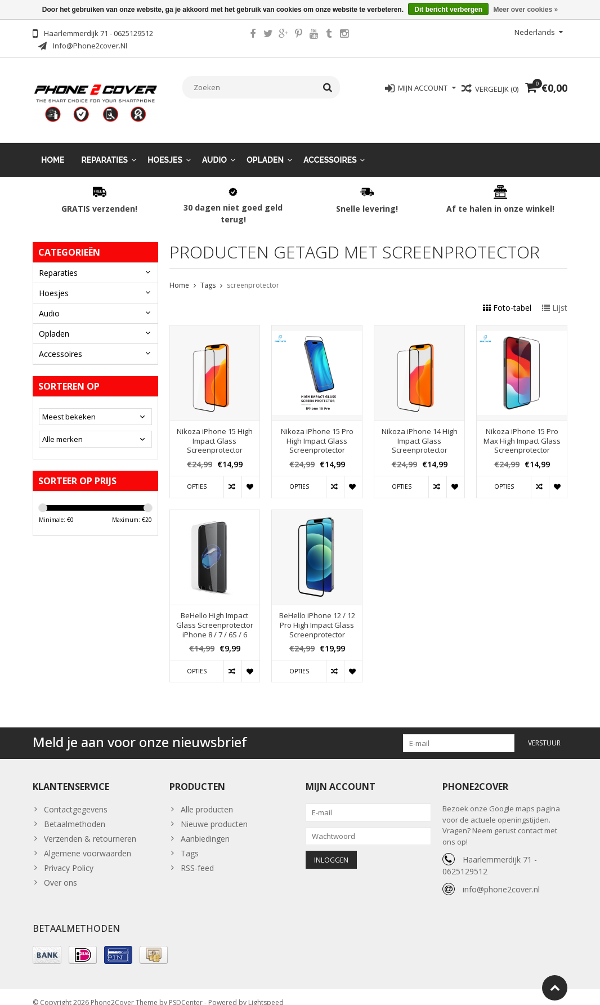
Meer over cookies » (525, 10)
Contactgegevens (76, 798)
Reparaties (105, 148)
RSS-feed (197, 856)
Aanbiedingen (205, 827)
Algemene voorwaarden (87, 842)
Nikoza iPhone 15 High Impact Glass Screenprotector (215, 430)
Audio (214, 148)
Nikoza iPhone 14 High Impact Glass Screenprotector (420, 430)
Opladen (265, 148)
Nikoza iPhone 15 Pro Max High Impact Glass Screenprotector (522, 430)
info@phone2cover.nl (501, 878)
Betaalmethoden (74, 812)
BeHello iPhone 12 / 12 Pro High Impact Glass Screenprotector (317, 614)
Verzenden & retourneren (90, 827)
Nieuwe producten (214, 812)
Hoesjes (164, 148)
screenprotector (253, 274)
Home (53, 148)
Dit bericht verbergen (448, 10)
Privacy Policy (68, 856)
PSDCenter (186, 991)
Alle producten (207, 798)
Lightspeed (266, 991)
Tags (208, 274)
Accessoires (330, 148)
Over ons (60, 871)
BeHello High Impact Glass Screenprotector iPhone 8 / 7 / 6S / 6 (214, 614)
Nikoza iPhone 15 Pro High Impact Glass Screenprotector (317, 430)
